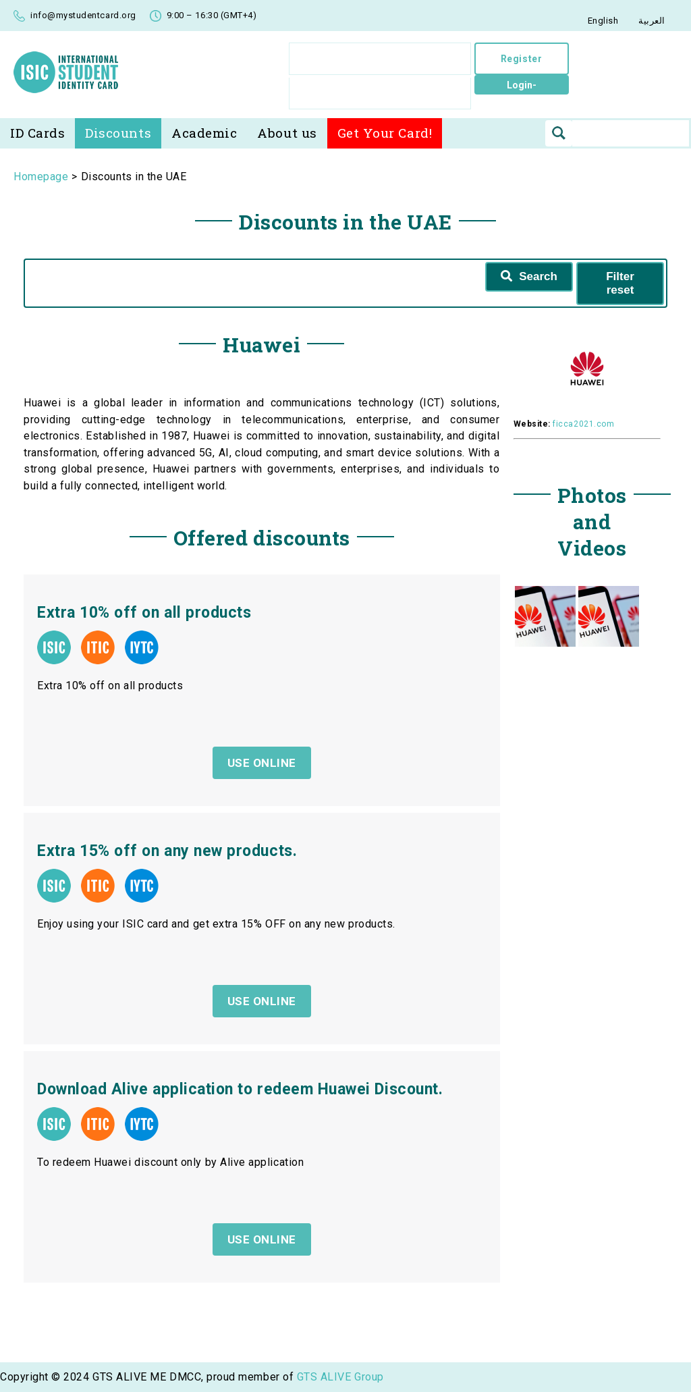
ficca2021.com (583, 424)
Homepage (40, 176)
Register (521, 58)
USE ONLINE (261, 1239)
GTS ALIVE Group (340, 1376)
